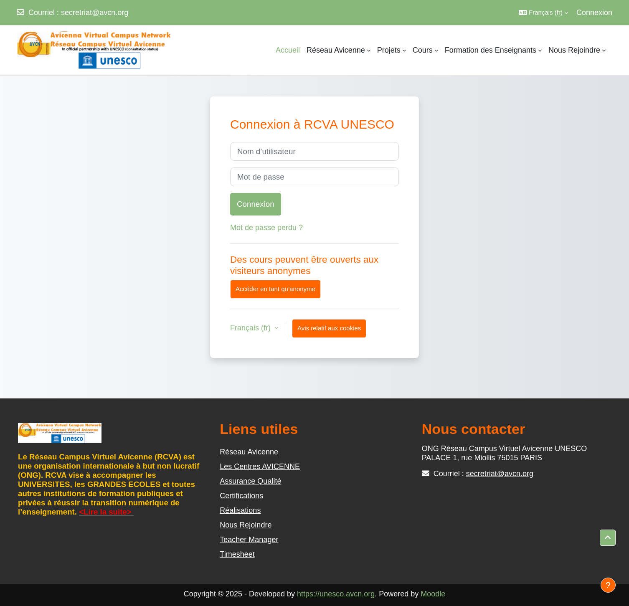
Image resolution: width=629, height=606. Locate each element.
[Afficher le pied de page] (608, 585)
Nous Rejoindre (245, 525)
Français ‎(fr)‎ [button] (251, 328)
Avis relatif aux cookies (329, 328)
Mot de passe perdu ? (266, 227)
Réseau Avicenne (249, 452)
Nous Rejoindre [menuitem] (574, 50)
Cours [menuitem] (423, 50)
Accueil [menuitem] (288, 50)
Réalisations (240, 510)
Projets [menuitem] (389, 50)
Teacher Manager (249, 539)
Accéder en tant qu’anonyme (275, 288)
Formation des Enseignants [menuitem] (490, 50)
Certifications (241, 496)
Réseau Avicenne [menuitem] (336, 50)
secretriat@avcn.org (94, 12)
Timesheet (237, 554)
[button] (543, 12)
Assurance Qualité (250, 481)
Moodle (433, 594)
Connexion (594, 12)
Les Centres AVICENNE (260, 466)
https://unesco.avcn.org (336, 594)
